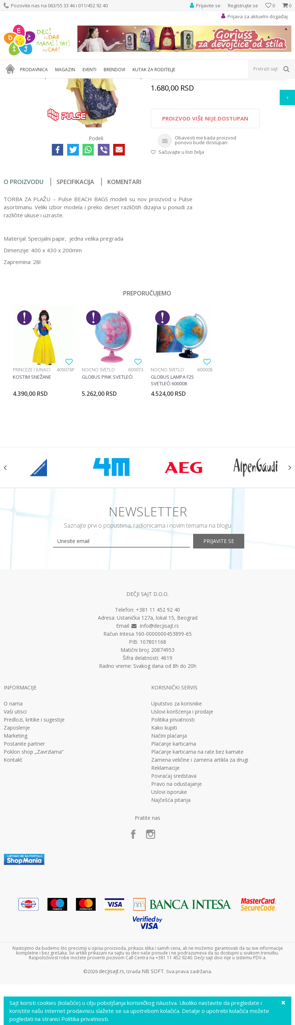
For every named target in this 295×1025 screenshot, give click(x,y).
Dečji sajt (13, 83)
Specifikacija (75, 265)
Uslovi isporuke (169, 884)
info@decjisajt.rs (159, 718)
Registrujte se (243, 5)
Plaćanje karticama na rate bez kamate (197, 844)
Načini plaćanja (169, 828)
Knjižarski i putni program (119, 83)
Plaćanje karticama (173, 836)
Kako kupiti (164, 820)
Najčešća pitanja (171, 892)
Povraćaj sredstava (173, 868)
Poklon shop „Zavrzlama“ (34, 844)
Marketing (15, 828)
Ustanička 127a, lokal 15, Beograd (157, 710)
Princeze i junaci (31, 453)
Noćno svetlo (98, 453)
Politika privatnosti (173, 812)
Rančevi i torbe (166, 83)
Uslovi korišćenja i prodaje (182, 804)
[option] (21, 121)
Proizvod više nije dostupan (205, 202)
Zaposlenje (17, 820)
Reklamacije (165, 860)
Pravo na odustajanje (176, 876)
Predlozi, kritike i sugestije (34, 812)
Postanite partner (24, 836)
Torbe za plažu (202, 83)
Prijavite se (227, 633)
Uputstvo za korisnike (176, 796)
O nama (13, 796)
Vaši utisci (15, 804)
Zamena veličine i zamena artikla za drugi (199, 852)
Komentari (124, 265)
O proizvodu (23, 265)
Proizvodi (37, 83)
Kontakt (13, 852)
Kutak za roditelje (70, 83)
